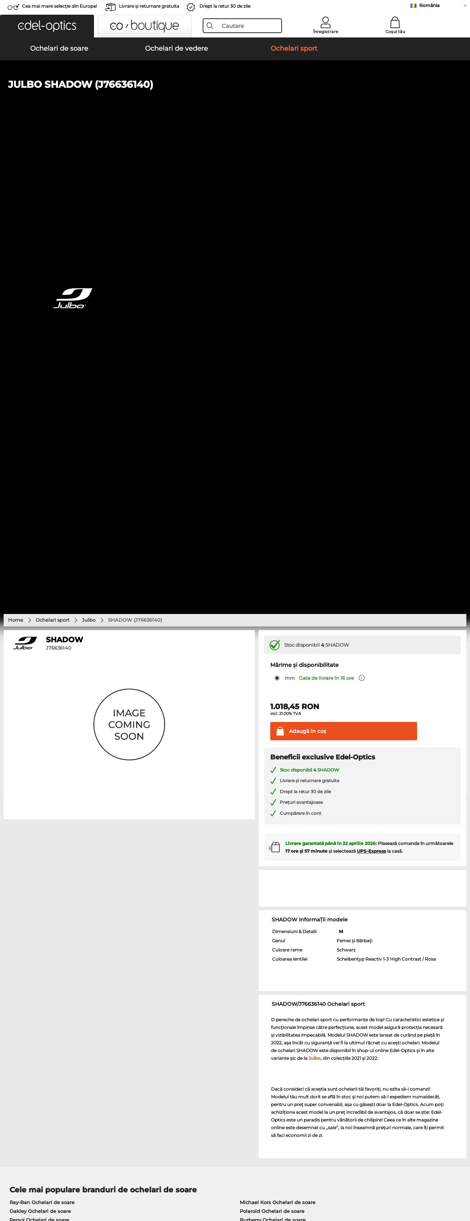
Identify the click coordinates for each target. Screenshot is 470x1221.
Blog (317, 1047)
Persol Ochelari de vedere (267, 818)
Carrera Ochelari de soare (40, 764)
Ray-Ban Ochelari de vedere (44, 809)
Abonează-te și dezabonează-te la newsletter (366, 1038)
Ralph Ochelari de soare (269, 773)
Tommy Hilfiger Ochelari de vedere (279, 844)
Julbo (88, 155)
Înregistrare (325, 31)
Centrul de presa (26, 1029)
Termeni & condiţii (28, 1186)
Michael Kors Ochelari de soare (277, 738)
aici (200, 931)
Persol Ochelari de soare (39, 755)
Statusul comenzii (333, 1055)
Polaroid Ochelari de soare (272, 746)
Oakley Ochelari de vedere (42, 818)
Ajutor (319, 1017)
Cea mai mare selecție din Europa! (59, 6)
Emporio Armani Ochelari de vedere (54, 844)
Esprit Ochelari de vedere (267, 827)
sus (458, 1186)
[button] (47, 26)
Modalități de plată (182, 1029)
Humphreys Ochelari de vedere (48, 835)
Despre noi (20, 1017)
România (429, 5)
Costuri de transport (183, 1038)
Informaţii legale (118, 1186)
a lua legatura (22, 1047)
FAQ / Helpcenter (332, 1029)
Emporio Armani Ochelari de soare (52, 773)
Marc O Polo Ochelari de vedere (48, 827)
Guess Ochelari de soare (269, 764)
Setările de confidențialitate (39, 1038)
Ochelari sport (52, 155)
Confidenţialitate (74, 1186)
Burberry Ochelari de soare (273, 755)
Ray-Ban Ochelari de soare (42, 738)
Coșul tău (395, 31)
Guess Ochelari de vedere (267, 809)
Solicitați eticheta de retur (190, 1047)
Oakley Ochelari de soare (40, 746)
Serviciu (169, 1017)
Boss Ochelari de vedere (266, 835)
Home (15, 155)
